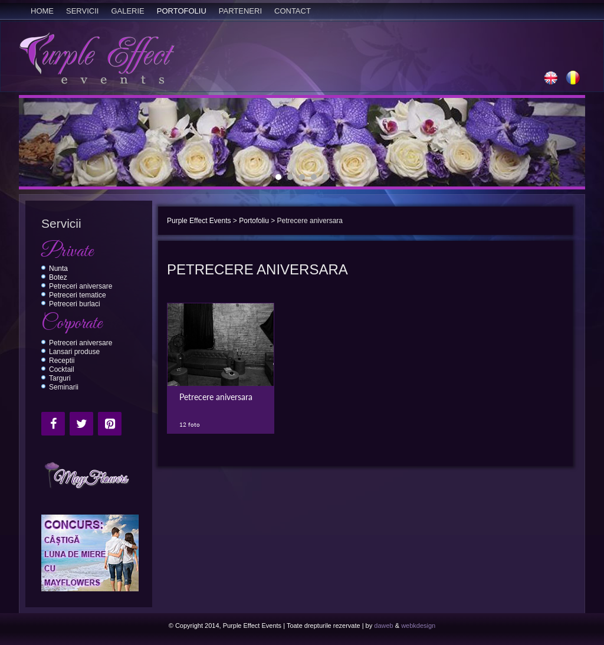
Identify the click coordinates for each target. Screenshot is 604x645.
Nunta (58, 268)
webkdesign (418, 625)
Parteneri (240, 10)
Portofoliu (181, 10)
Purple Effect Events (199, 221)
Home (42, 10)
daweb (383, 625)
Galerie (127, 10)
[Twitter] (81, 424)
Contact (292, 10)
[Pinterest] (110, 424)
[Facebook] (53, 424)
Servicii (82, 10)
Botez (58, 277)
